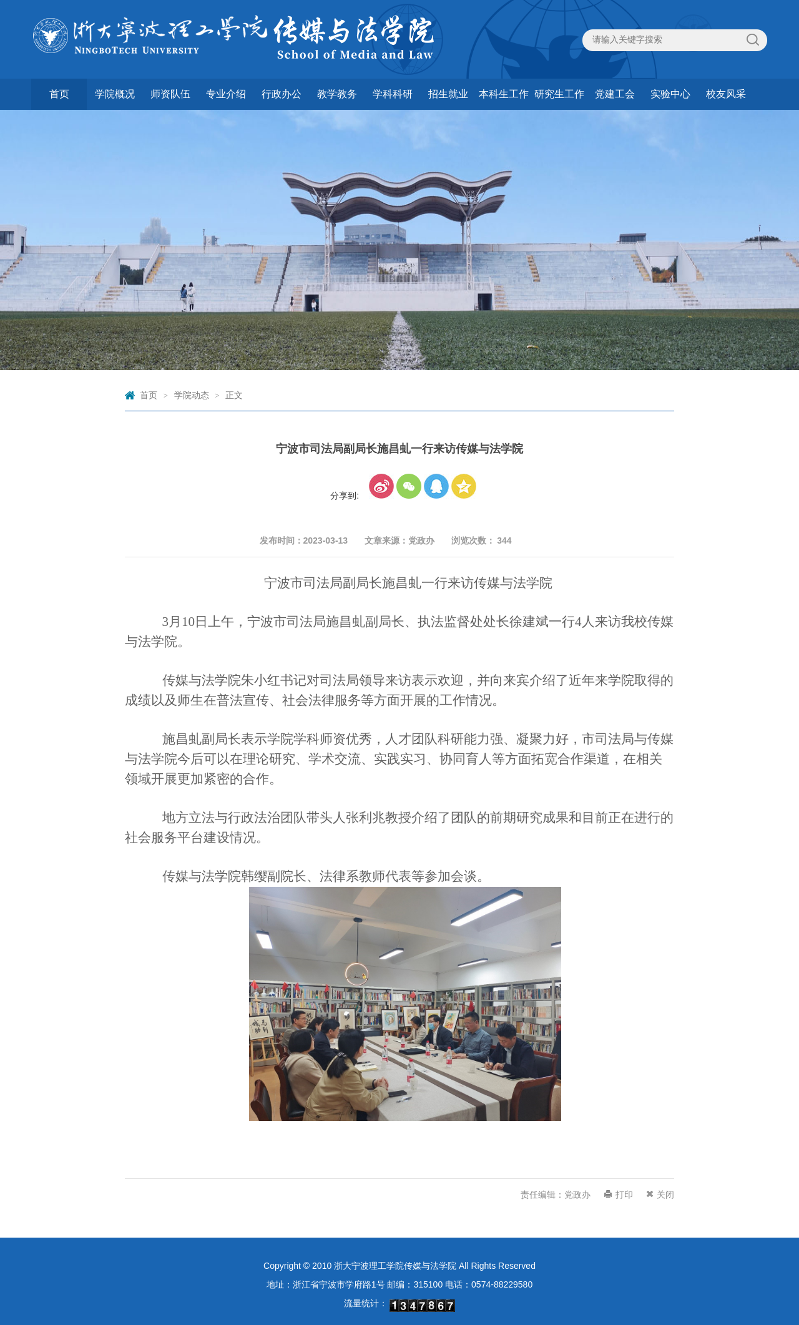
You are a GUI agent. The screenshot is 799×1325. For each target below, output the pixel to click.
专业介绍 (226, 94)
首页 (59, 94)
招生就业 (448, 94)
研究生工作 (559, 94)
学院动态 (191, 395)
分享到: (344, 496)
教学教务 (337, 94)
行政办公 (281, 94)
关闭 (665, 1195)
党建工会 (615, 94)
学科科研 (393, 94)
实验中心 (670, 94)
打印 (624, 1195)
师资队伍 (170, 94)
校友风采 (726, 94)
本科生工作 (504, 94)
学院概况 (115, 94)
